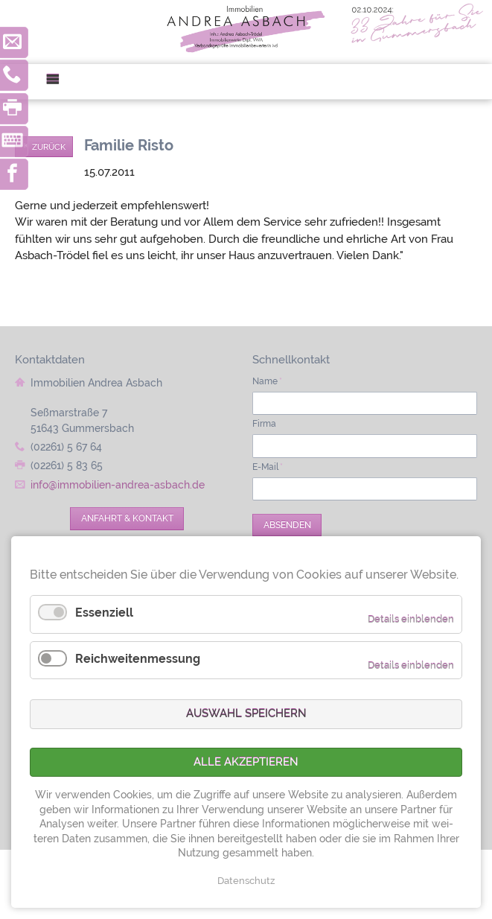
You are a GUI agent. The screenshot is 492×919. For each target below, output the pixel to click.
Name (267, 381)
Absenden (287, 525)
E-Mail (267, 467)
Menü (58, 81)
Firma (264, 424)
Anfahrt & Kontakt (127, 518)
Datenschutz (246, 880)
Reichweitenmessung (137, 659)
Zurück (49, 146)
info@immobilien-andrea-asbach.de (118, 485)
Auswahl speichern (246, 713)
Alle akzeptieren (246, 762)
